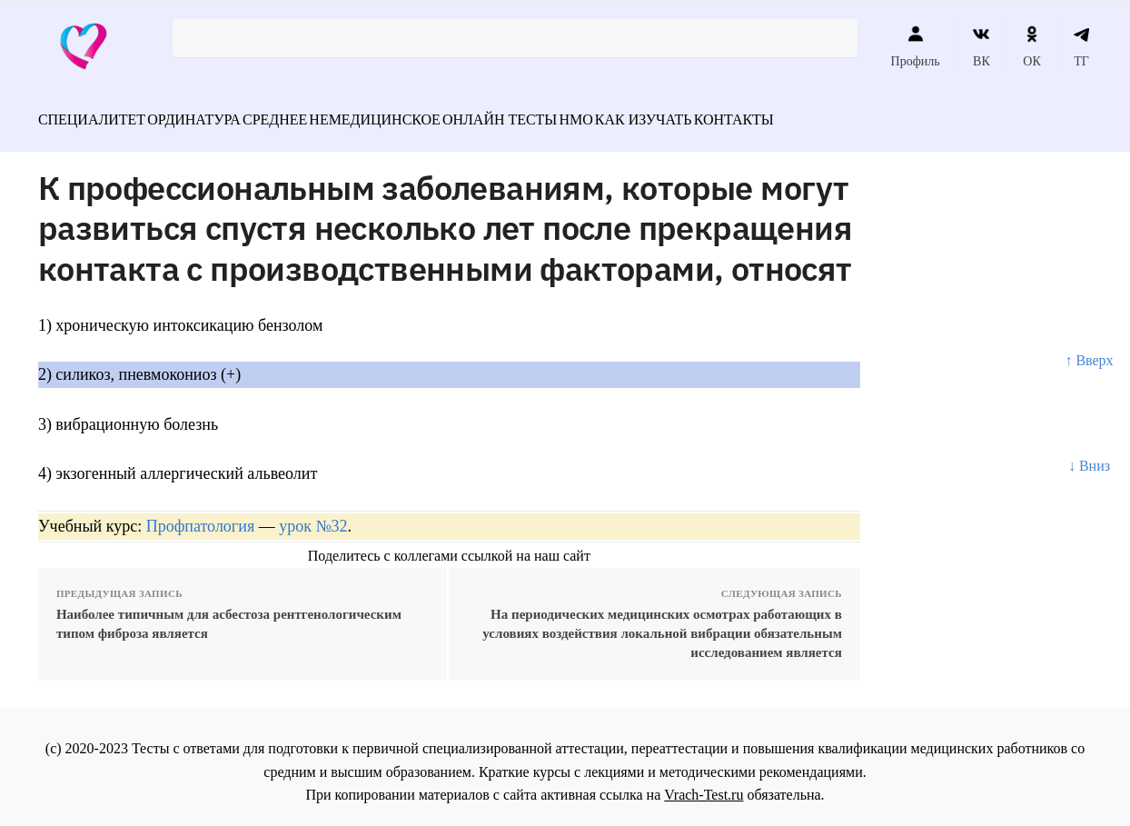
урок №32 (313, 516)
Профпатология (200, 516)
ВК (981, 46)
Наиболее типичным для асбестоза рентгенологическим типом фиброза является (228, 614)
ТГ (1081, 46)
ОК (1031, 46)
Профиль (915, 46)
